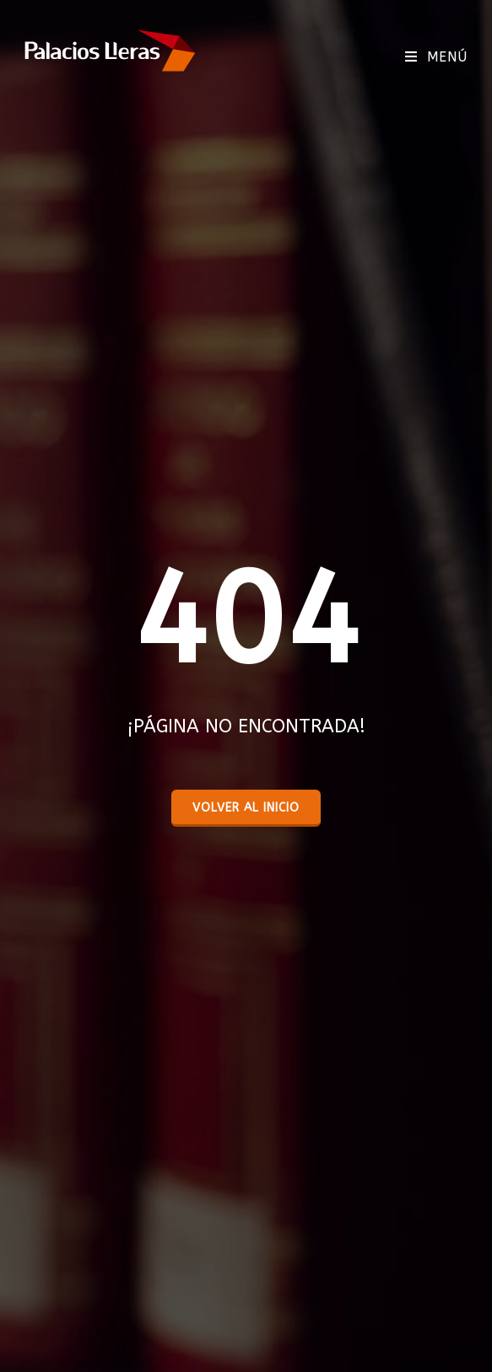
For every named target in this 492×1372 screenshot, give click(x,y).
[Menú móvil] (436, 57)
